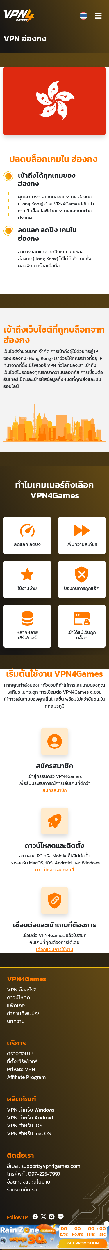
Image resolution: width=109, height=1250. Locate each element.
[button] (85, 16)
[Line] (59, 1216)
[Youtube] (50, 1216)
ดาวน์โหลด (18, 997)
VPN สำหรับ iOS (24, 1125)
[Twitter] (42, 1216)
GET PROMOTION (83, 1243)
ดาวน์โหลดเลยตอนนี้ (54, 869)
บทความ (16, 1021)
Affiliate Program (26, 1077)
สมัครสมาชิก (54, 790)
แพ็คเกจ (16, 1005)
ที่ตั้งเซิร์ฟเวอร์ (22, 1061)
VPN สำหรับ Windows (30, 1110)
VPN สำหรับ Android (30, 1117)
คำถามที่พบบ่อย (24, 1013)
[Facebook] (34, 1216)
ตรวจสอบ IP (20, 1053)
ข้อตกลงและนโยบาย (28, 1182)
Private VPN (21, 1069)
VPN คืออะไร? (21, 990)
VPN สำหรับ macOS (29, 1133)
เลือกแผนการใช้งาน (54, 949)
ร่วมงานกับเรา (22, 1189)
